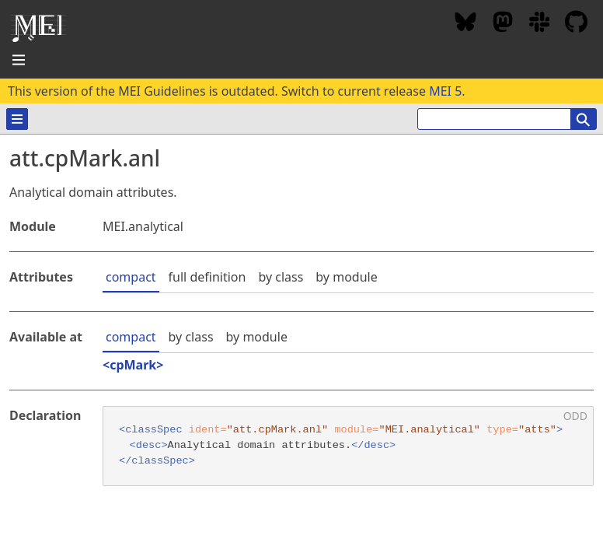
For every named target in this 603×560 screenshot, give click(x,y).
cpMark (133, 364)
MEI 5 (445, 91)
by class (280, 276)
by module (346, 276)
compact (131, 276)
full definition (207, 276)
